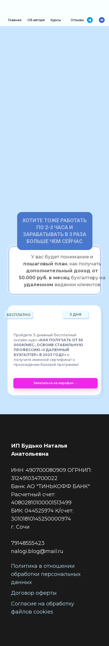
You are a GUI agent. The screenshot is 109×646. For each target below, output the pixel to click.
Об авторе (36, 20)
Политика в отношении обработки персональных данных (46, 574)
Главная (15, 20)
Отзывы (77, 20)
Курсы (56, 20)
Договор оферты (34, 593)
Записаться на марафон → (55, 383)
